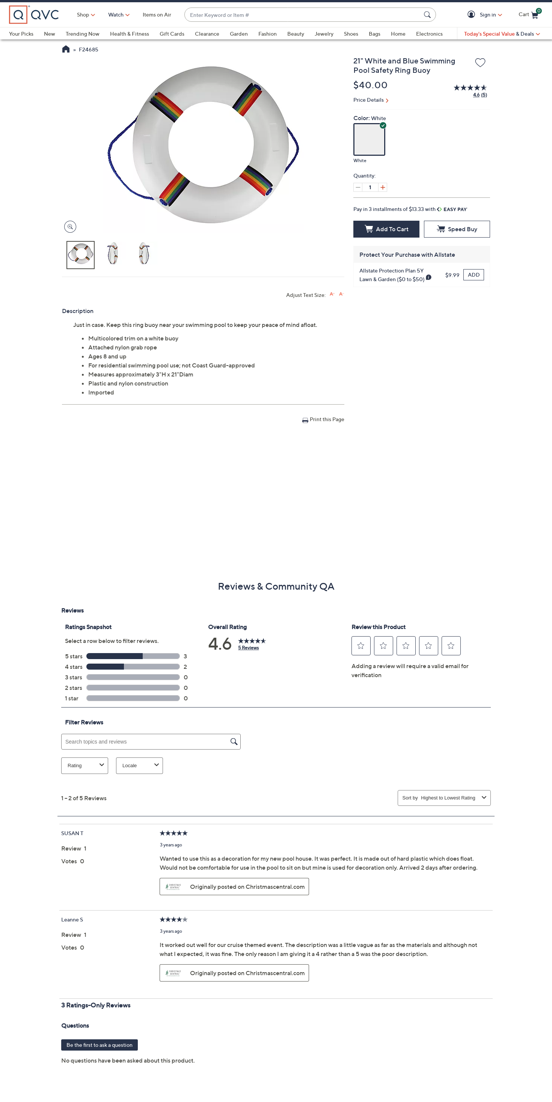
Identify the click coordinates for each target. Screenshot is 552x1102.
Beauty (295, 33)
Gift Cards (172, 33)
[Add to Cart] (386, 229)
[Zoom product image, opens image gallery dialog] (68, 226)
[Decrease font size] (341, 294)
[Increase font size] (332, 294)
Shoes (351, 33)
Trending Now (83, 33)
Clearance (207, 33)
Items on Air (157, 14)
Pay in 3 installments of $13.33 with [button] (410, 209)
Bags (374, 33)
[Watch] (116, 14)
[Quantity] (370, 187)
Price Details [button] (368, 99)
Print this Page (327, 419)
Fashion (267, 33)
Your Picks (21, 33)
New (49, 33)
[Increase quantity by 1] (382, 187)
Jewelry (324, 33)
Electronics (429, 33)
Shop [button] (83, 14)
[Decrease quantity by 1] (357, 187)
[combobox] (303, 15)
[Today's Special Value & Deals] (502, 33)
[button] (472, 15)
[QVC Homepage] (65, 49)
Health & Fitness (129, 33)
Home (398, 33)
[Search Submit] (428, 14)
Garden (239, 33)
